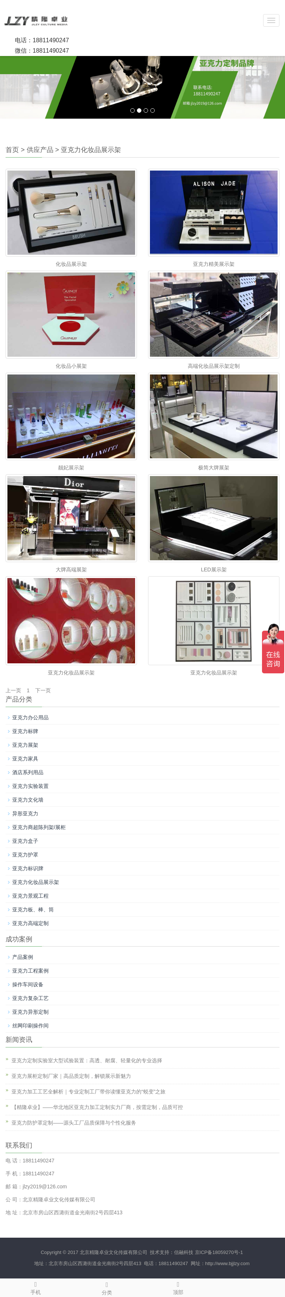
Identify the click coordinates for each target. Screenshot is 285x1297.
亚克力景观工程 (30, 896)
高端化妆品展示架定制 (214, 366)
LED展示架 (213, 569)
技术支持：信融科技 (170, 1252)
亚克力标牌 (25, 731)
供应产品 (40, 150)
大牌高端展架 (71, 569)
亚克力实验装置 (30, 786)
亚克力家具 (25, 759)
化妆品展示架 (71, 264)
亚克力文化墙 (27, 800)
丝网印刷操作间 (30, 1026)
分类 (106, 1287)
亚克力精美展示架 (214, 264)
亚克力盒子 (25, 841)
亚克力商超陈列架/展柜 (39, 827)
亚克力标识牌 (27, 868)
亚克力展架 (25, 745)
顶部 (178, 1287)
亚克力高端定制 (30, 923)
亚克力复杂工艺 (30, 998)
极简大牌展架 (213, 468)
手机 (35, 1287)
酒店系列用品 (27, 772)
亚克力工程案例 (30, 971)
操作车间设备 (27, 984)
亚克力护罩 (25, 855)
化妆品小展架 (71, 366)
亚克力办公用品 (30, 717)
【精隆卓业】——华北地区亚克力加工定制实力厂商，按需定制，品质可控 (97, 1107)
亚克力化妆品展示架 (91, 150)
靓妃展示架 (71, 468)
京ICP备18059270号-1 (219, 1252)
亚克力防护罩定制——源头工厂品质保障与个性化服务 (74, 1123)
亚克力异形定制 (30, 1012)
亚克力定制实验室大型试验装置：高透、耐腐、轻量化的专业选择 (87, 1060)
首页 (12, 150)
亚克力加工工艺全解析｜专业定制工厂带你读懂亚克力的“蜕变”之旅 (89, 1092)
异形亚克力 (25, 813)
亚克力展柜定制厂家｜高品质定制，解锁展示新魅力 (71, 1076)
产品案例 (22, 957)
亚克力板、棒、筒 (33, 909)
